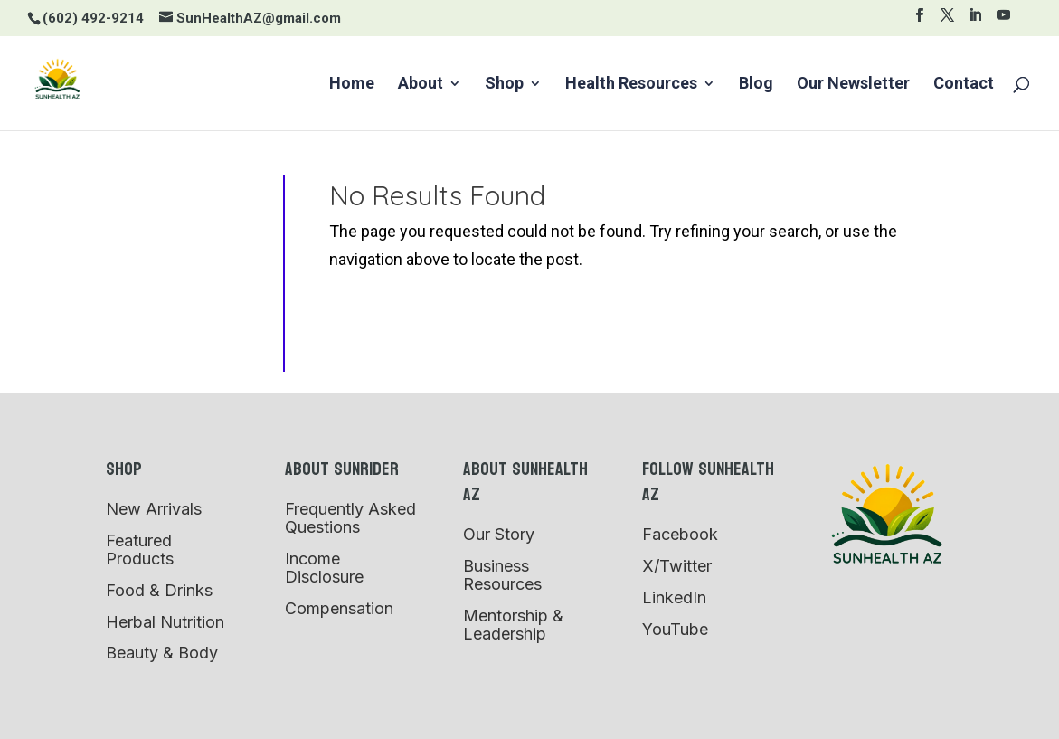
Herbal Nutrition (165, 621)
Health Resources (631, 84)
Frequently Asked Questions (350, 517)
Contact (963, 84)
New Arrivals (154, 508)
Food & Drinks (159, 590)
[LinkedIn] (975, 20)
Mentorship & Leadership (513, 624)
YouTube (675, 629)
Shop (504, 84)
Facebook (680, 534)
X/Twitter (677, 565)
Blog (756, 84)
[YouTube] (1003, 20)
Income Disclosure (324, 567)
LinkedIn (674, 597)
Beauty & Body (162, 652)
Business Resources (502, 574)
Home (351, 84)
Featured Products (140, 549)
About (420, 84)
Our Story (498, 534)
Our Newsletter (853, 84)
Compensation (339, 608)
